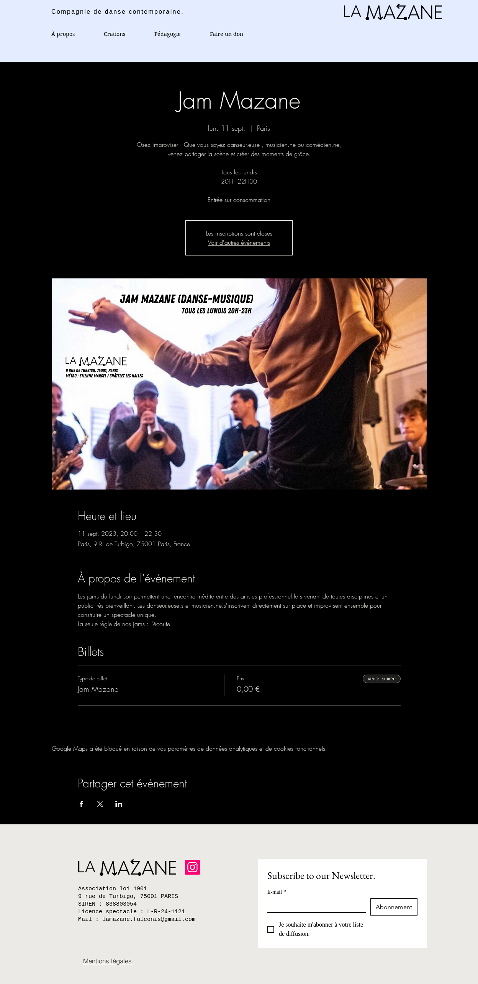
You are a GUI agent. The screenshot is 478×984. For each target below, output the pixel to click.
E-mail (276, 892)
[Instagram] (192, 867)
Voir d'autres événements (239, 242)
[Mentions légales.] (108, 961)
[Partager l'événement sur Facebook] (81, 804)
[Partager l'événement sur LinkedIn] (119, 804)
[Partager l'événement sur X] (100, 804)
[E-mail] (314, 905)
